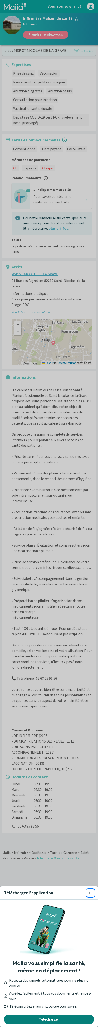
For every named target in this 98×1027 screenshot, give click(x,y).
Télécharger (49, 1019)
